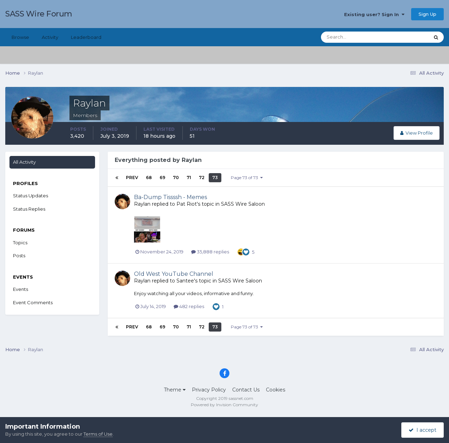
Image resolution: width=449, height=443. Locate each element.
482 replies (189, 306)
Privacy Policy (209, 390)
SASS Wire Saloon (243, 204)
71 (189, 177)
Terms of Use (98, 434)
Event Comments (33, 302)
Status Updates (30, 195)
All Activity (24, 162)
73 (215, 177)
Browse (20, 37)
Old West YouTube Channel (173, 274)
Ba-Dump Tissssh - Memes (170, 197)
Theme (175, 390)
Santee (185, 281)
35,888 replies (210, 251)
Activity (50, 37)
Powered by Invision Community (224, 404)
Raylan (142, 204)
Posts (19, 255)
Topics (20, 242)
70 (176, 177)
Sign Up (427, 14)
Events (20, 289)
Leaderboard (86, 37)
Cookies (275, 390)
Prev (132, 177)
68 (149, 177)
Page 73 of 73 (247, 177)
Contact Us (246, 390)
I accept (422, 430)
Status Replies (29, 209)
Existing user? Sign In (374, 14)
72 (202, 177)
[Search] (352, 37)
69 (162, 177)
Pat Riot (186, 204)
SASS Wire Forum (38, 14)
